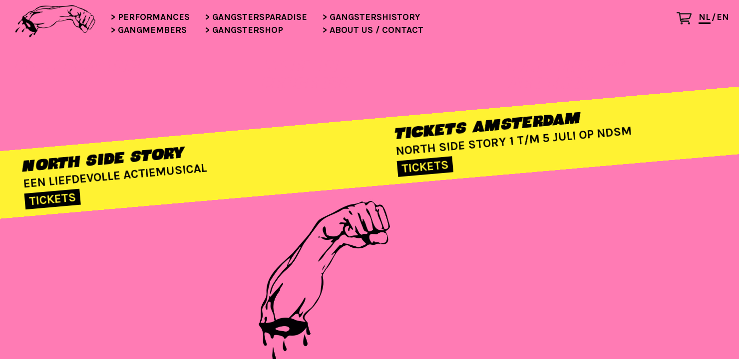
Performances (149, 17)
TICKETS (52, 199)
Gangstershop (242, 30)
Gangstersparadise (254, 17)
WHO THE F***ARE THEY (567, 74)
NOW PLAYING (77, 65)
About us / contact (371, 30)
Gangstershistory (370, 17)
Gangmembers (147, 30)
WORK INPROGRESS (305, 74)
